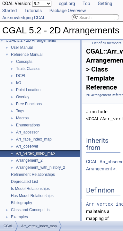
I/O (18, 83)
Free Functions (29, 104)
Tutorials (33, 10)
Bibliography (21, 203)
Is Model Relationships (30, 188)
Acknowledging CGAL (23, 17)
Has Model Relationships (32, 195)
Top (86, 3)
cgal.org (67, 3)
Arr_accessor (27, 132)
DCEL (21, 75)
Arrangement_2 (29, 160)
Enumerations (28, 125)
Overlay (22, 97)
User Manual (22, 47)
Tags (20, 111)
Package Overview (67, 10)
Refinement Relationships (33, 174)
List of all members (106, 43)
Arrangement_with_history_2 (40, 167)
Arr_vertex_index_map (35, 153)
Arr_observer (27, 146)
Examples (19, 217)
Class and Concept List (30, 210)
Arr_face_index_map (34, 139)
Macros (22, 118)
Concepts (24, 61)
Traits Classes (28, 68)
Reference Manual (26, 54)
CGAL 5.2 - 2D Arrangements (31, 40)
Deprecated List (24, 181)
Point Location (28, 90)
